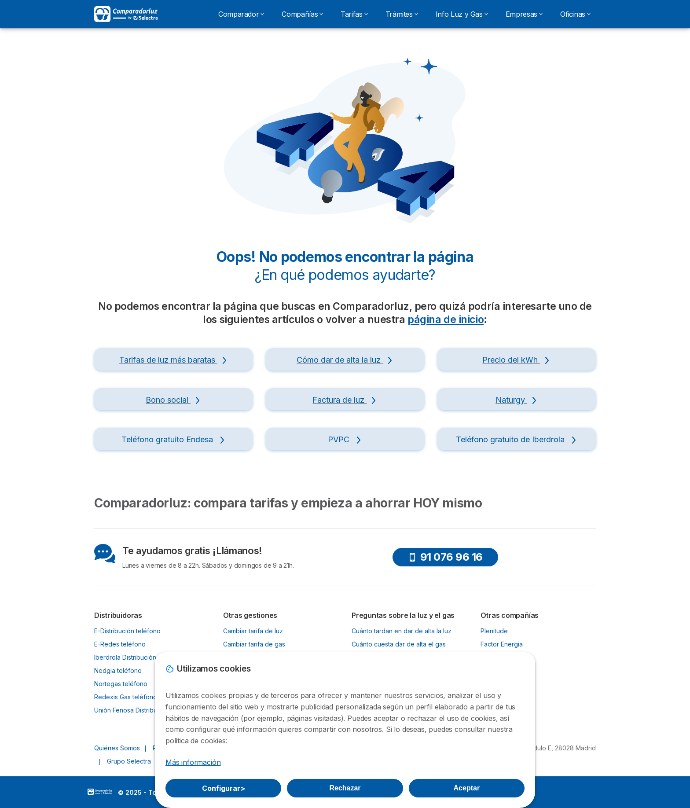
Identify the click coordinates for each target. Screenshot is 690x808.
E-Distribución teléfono (127, 631)
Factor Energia (502, 644)
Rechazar (344, 788)
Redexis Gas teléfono (125, 697)
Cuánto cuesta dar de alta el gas (399, 644)
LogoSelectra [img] (100, 792)
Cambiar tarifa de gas (254, 644)
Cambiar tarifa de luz (253, 631)
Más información (192, 762)
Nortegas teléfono (120, 683)
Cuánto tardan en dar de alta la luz (401, 631)
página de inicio (445, 319)
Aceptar (467, 788)
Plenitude (494, 631)
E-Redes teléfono (120, 644)
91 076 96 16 (445, 557)
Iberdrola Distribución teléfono (138, 657)
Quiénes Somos (117, 748)
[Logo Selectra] (126, 14)
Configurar (223, 788)
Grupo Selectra (129, 761)
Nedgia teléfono (118, 670)
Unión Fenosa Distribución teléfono (145, 710)
